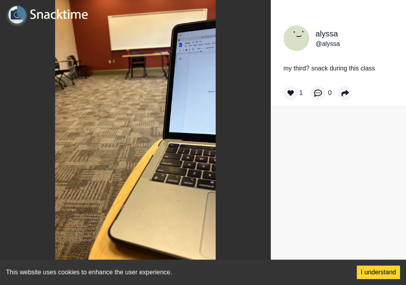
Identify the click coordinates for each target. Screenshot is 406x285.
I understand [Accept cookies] (378, 272)
